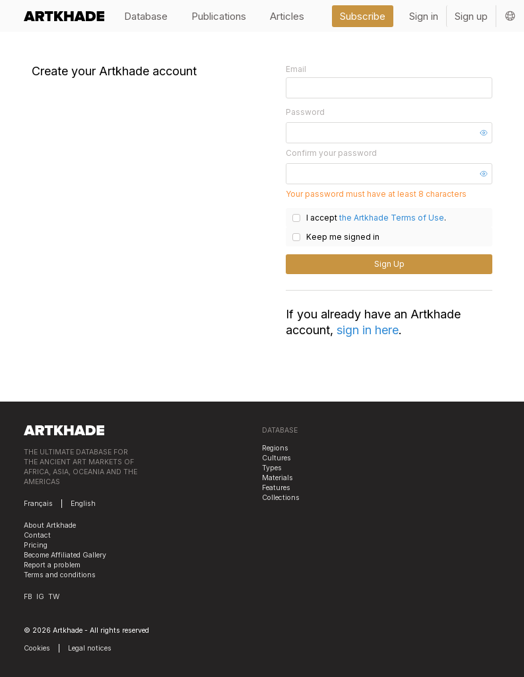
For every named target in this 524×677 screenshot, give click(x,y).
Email (296, 69)
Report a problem (52, 565)
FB (28, 596)
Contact (37, 535)
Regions (275, 448)
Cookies (37, 648)
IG (40, 596)
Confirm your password (331, 153)
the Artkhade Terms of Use (391, 218)
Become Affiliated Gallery (65, 555)
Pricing (36, 545)
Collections (281, 497)
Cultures (276, 458)
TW (53, 596)
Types (272, 468)
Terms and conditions (60, 575)
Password (305, 112)
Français (38, 503)
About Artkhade (50, 525)
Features (276, 487)
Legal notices (90, 648)
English (83, 503)
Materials (277, 478)
